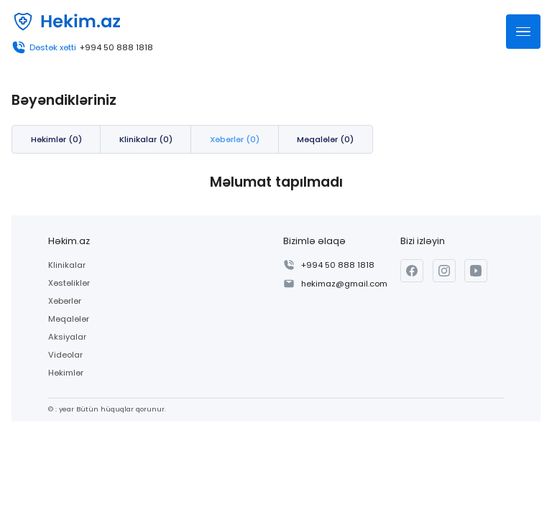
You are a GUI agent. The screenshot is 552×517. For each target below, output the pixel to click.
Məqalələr (68, 319)
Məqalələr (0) (325, 139)
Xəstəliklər (69, 283)
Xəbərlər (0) (234, 139)
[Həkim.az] (66, 21)
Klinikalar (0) (145, 139)
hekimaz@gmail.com (344, 283)
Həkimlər (65, 372)
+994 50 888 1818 (116, 47)
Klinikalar (67, 265)
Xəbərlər (64, 301)
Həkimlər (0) (56, 139)
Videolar (65, 354)
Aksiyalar (67, 337)
